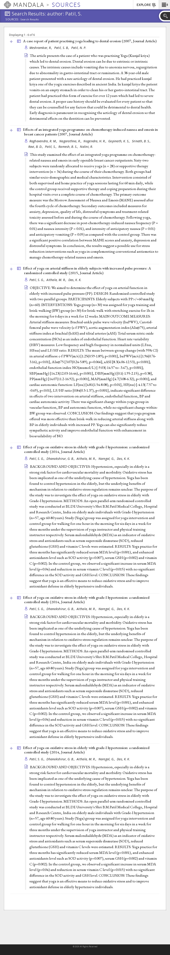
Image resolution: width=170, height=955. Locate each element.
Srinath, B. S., (141, 141)
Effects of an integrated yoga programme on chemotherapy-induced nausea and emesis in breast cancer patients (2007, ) (90, 132)
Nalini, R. (86, 146)
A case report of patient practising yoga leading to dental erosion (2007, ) (89, 41)
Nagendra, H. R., (95, 141)
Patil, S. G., (37, 280)
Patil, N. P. (78, 48)
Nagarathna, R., (70, 141)
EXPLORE (146, 5)
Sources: (12, 19)
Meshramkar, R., (41, 48)
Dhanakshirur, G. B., (60, 458)
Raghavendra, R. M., (43, 141)
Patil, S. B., (62, 48)
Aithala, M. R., (56, 280)
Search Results (29, 19)
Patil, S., (51, 146)
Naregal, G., (107, 458)
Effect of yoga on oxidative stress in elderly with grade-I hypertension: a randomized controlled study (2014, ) (86, 449)
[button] (164, 4)
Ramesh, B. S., (68, 146)
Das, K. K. (74, 280)
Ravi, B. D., (36, 146)
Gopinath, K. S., (119, 141)
